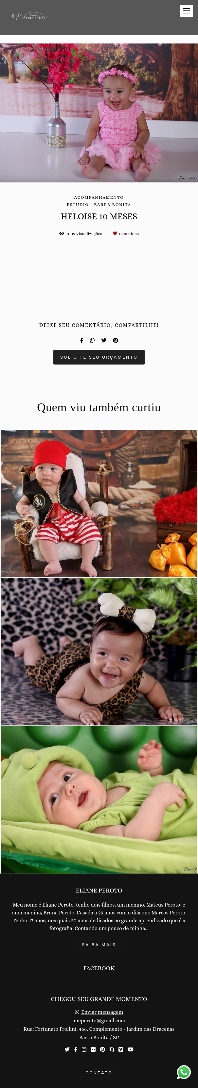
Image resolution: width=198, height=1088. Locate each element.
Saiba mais (99, 944)
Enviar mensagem (102, 1012)
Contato (99, 1072)
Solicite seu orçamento (99, 357)
